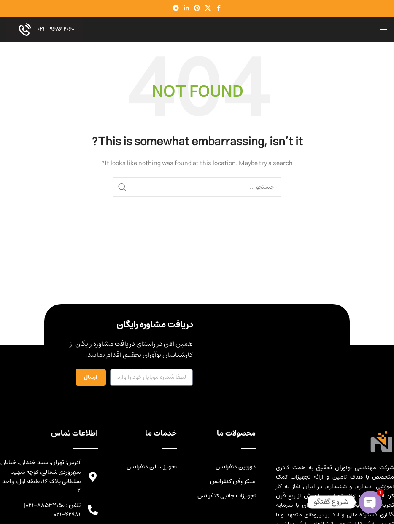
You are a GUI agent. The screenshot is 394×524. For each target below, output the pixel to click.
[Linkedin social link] (186, 8)
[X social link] (207, 8)
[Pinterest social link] (197, 8)
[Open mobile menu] (383, 29)
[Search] (197, 187)
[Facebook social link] (218, 8)
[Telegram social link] (175, 8)
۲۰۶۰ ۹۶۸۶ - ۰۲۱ (44, 29)
